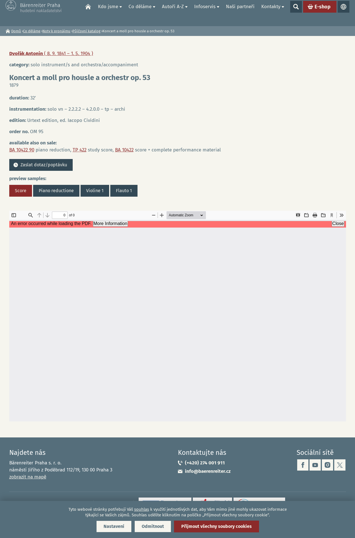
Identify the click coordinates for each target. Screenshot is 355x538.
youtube (315, 465)
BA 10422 (124, 150)
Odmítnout (153, 526)
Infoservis (205, 13)
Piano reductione (56, 190)
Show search (296, 13)
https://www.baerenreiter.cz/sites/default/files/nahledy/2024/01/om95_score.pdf (177, 316)
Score (20, 190)
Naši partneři (240, 13)
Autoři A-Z (173, 13)
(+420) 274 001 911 (205, 463)
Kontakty (270, 13)
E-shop (323, 13)
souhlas (141, 509)
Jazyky (343, 13)
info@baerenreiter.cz (208, 471)
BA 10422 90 (21, 150)
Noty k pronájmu (56, 31)
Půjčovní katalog (86, 31)
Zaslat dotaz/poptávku (43, 164)
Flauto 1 (124, 190)
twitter (339, 465)
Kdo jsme (108, 13)
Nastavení (114, 526)
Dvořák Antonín (51, 53)
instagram (327, 465)
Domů (88, 12)
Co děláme (140, 13)
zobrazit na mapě (27, 477)
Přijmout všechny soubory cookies (216, 526)
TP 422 (79, 150)
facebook (302, 465)
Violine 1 (95, 190)
